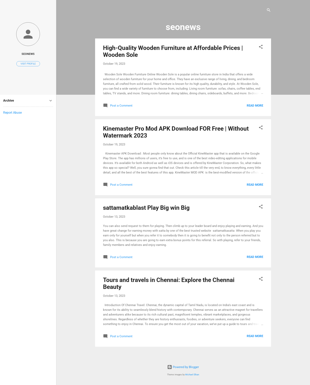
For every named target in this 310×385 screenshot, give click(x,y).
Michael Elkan (192, 374)
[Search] (268, 11)
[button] (260, 47)
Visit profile (28, 63)
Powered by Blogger (183, 367)
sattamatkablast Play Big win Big (146, 207)
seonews (28, 53)
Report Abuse (12, 112)
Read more (255, 105)
